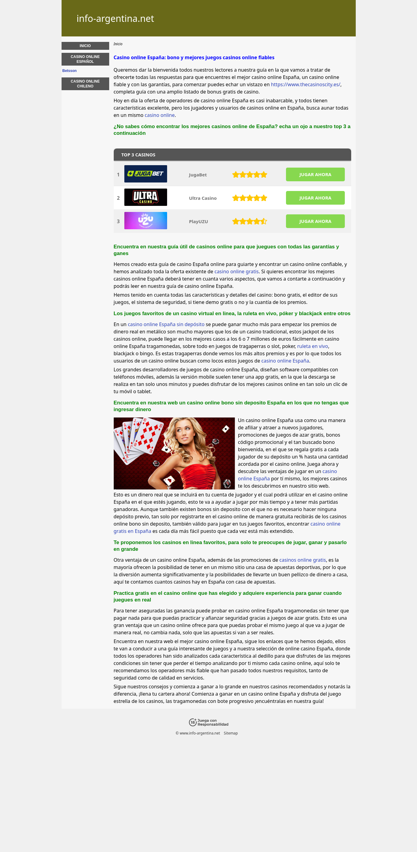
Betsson (69, 71)
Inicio (85, 46)
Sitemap (231, 733)
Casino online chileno (85, 83)
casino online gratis (236, 271)
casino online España (285, 360)
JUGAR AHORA (315, 174)
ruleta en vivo (312, 346)
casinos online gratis (302, 560)
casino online (160, 115)
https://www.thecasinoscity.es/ (305, 84)
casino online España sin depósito (166, 324)
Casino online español (85, 59)
